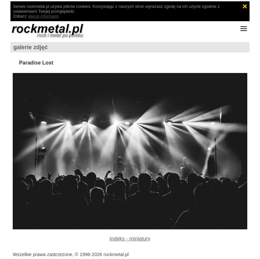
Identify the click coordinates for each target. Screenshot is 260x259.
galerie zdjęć (30, 47)
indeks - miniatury (130, 238)
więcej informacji (43, 16)
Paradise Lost (36, 62)
